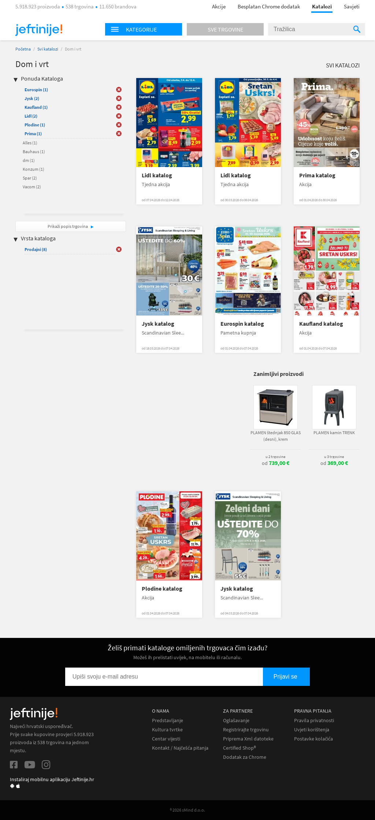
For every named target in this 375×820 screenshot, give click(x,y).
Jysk (32, 98)
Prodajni (36, 249)
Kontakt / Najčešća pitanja (180, 748)
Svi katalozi (47, 49)
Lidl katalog (157, 175)
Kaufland (36, 107)
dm (29, 160)
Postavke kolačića (313, 739)
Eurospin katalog (242, 323)
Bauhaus (34, 151)
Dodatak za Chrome (244, 757)
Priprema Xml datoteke (248, 739)
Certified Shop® (239, 748)
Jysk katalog (158, 323)
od (275, 463)
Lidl (31, 116)
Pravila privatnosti (314, 720)
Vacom (32, 186)
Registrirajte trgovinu (246, 730)
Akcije (219, 6)
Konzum (33, 169)
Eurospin (36, 89)
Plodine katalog (162, 588)
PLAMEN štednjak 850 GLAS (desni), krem (275, 436)
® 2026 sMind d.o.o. (187, 810)
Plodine (35, 125)
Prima (33, 133)
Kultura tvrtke (167, 730)
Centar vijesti (166, 739)
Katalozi (322, 6)
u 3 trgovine (334, 456)
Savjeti (352, 6)
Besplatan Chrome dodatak (269, 6)
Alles (30, 142)
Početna (23, 49)
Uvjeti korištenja (311, 730)
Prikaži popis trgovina (68, 226)
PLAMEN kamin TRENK (334, 432)
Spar (30, 178)
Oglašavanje (236, 720)
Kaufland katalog (321, 323)
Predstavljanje (167, 720)
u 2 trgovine (275, 456)
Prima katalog (317, 175)
